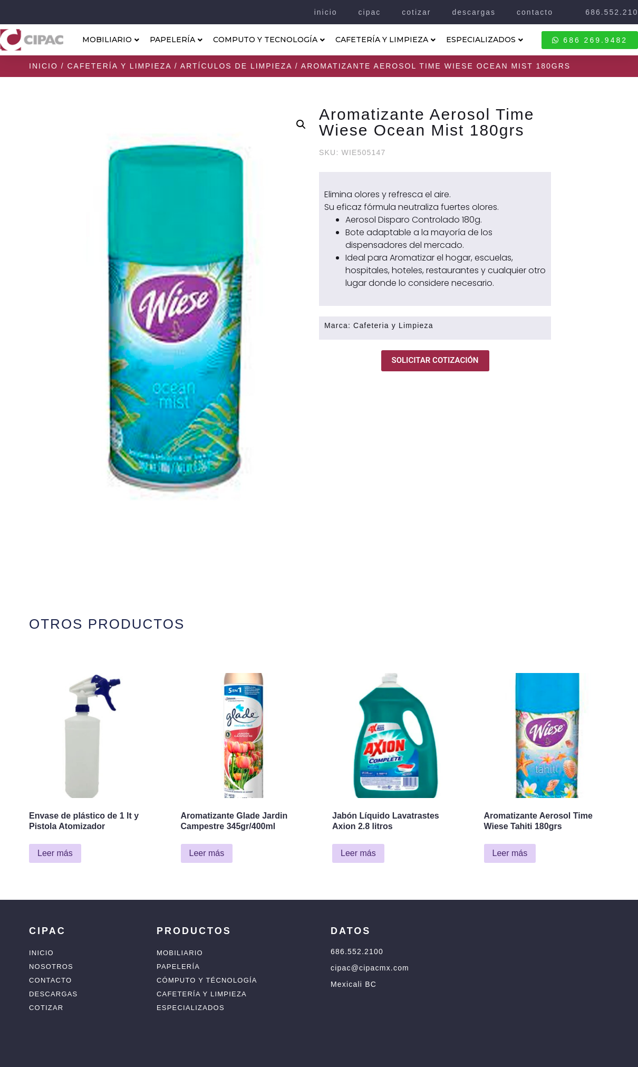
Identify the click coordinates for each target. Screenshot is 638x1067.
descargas (474, 12)
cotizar (416, 12)
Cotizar (46, 1008)
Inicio (43, 66)
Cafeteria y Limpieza (393, 325)
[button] (301, 124)
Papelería (178, 966)
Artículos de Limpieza (236, 66)
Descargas (53, 994)
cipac (370, 12)
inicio (325, 12)
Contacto (50, 980)
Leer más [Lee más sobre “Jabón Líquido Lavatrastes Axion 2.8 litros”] (358, 853)
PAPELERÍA (176, 39)
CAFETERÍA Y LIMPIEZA (385, 39)
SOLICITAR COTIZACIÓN (435, 360)
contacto (535, 12)
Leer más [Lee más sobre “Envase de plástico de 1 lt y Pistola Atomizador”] (55, 853)
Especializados (191, 1008)
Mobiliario (180, 953)
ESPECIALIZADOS (484, 39)
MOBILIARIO (110, 39)
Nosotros (51, 966)
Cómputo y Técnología (207, 980)
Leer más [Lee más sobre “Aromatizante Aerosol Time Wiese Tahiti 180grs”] (510, 853)
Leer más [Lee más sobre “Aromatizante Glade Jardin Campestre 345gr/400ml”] (207, 853)
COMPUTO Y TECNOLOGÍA (269, 39)
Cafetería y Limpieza (119, 66)
